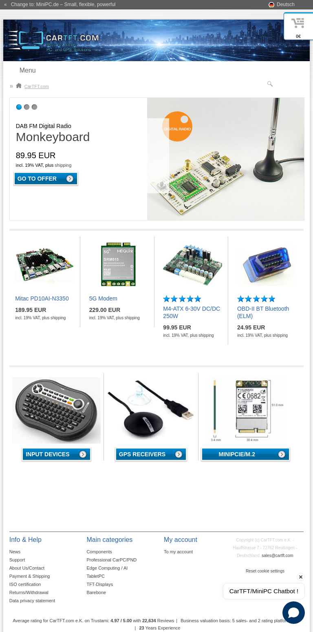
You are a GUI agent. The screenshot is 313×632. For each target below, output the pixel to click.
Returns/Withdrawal (28, 592)
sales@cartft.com (277, 555)
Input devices (47, 454)
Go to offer (37, 178)
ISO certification (25, 584)
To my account (178, 551)
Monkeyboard (53, 137)
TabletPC (95, 576)
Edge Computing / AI (107, 568)
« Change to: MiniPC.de (59, 4)
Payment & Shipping (29, 576)
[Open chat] (293, 612)
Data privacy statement (32, 600)
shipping (63, 165)
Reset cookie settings (265, 571)
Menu (28, 70)
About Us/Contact (26, 568)
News (15, 551)
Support (17, 559)
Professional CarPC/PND (111, 559)
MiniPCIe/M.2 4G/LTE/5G (236, 456)
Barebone (96, 592)
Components (99, 551)
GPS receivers (142, 454)
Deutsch (286, 4)
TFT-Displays (99, 584)
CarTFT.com (32, 86)
